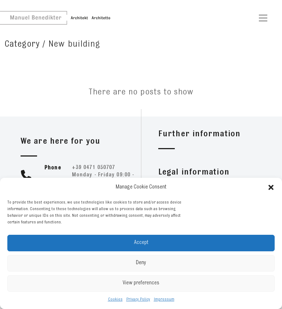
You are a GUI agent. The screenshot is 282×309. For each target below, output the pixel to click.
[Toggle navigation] (263, 18)
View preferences (141, 283)
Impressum (164, 299)
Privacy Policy (138, 299)
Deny (141, 263)
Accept (141, 242)
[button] (271, 187)
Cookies (115, 299)
